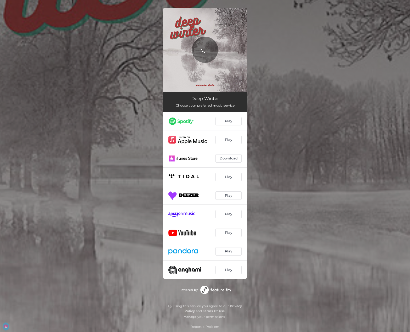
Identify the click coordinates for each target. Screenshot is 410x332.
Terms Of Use (214, 311)
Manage (190, 317)
